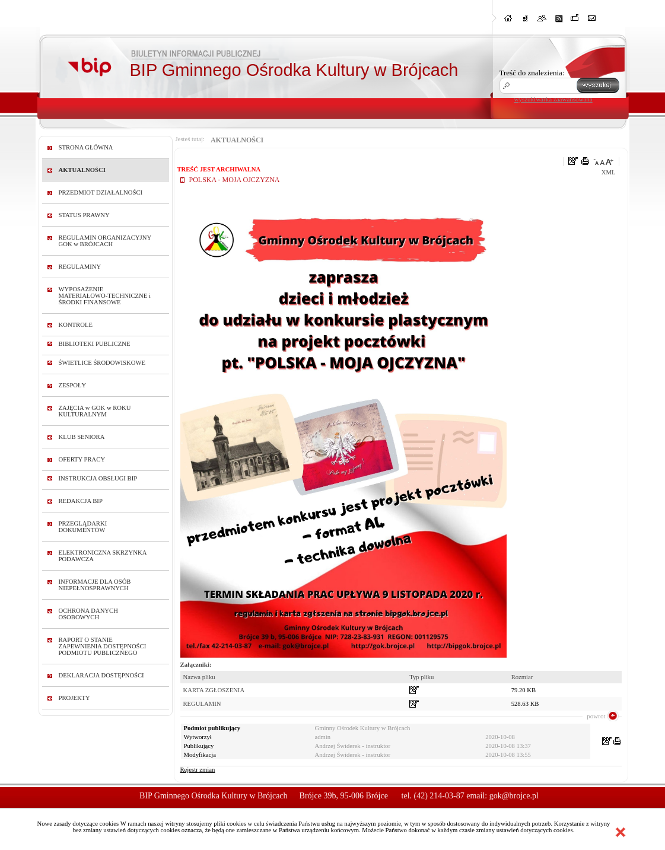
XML (609, 172)
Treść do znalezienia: (532, 72)
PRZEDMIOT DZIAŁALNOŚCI (101, 192)
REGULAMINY (80, 266)
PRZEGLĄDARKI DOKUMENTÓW (83, 526)
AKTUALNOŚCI (82, 170)
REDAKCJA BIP (81, 501)
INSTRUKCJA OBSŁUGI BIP (98, 478)
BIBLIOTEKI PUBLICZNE (95, 343)
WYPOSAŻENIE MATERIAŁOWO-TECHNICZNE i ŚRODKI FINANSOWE (105, 295)
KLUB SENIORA (82, 437)
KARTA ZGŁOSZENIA (214, 690)
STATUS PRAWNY (84, 215)
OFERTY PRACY (82, 459)
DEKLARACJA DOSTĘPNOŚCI (101, 675)
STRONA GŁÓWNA (86, 147)
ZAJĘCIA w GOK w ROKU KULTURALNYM (95, 411)
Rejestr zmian (197, 769)
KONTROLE (76, 324)
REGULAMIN (202, 704)
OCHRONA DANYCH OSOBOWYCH (88, 613)
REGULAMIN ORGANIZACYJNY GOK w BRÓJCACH (105, 240)
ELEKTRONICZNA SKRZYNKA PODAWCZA (103, 555)
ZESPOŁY (73, 385)
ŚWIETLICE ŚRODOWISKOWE (102, 362)
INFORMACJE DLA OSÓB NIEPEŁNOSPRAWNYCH (95, 584)
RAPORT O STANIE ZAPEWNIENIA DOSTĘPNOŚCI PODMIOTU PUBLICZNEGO (103, 646)
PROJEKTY (74, 698)
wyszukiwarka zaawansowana (553, 99)
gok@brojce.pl (514, 795)
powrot (596, 716)
